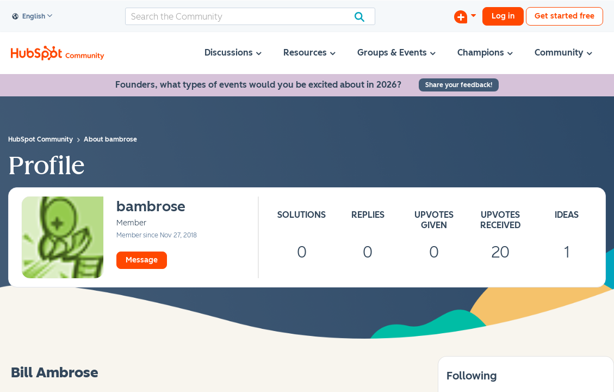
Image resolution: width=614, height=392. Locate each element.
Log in (503, 16)
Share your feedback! (458, 85)
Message (142, 260)
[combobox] (250, 16)
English (29, 17)
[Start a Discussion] (465, 16)
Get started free (564, 16)
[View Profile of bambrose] (150, 207)
